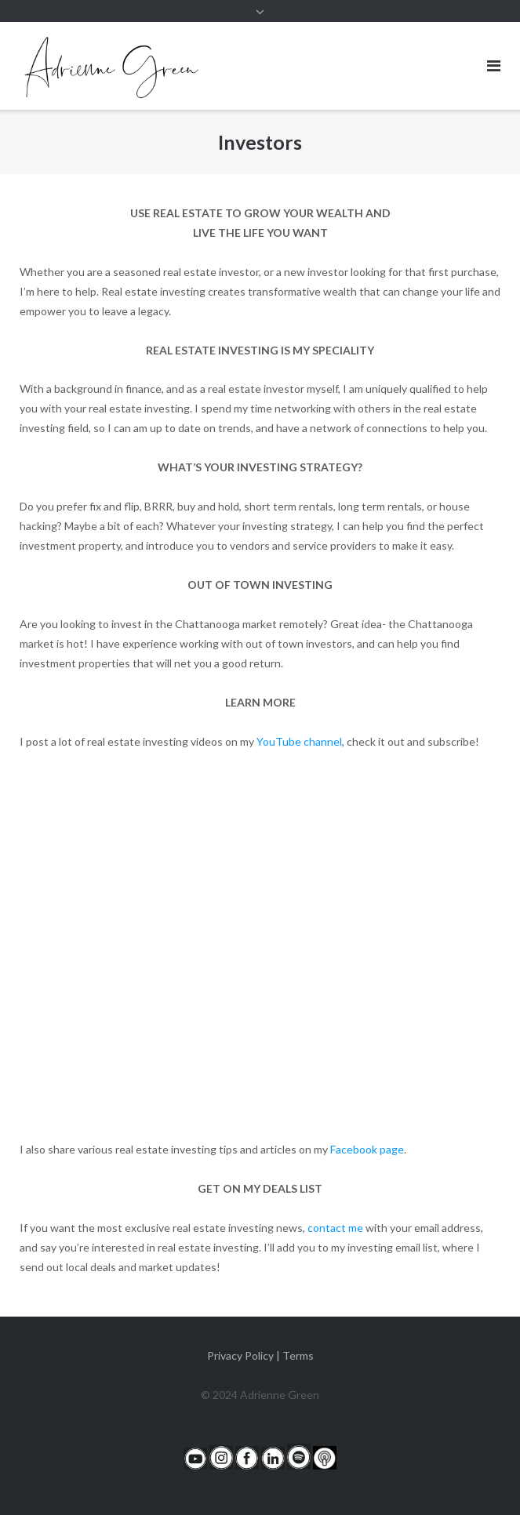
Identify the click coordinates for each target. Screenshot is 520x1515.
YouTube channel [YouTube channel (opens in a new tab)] (299, 741)
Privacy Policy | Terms (260, 1355)
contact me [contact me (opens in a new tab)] (335, 1227)
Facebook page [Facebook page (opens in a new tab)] (367, 1149)
